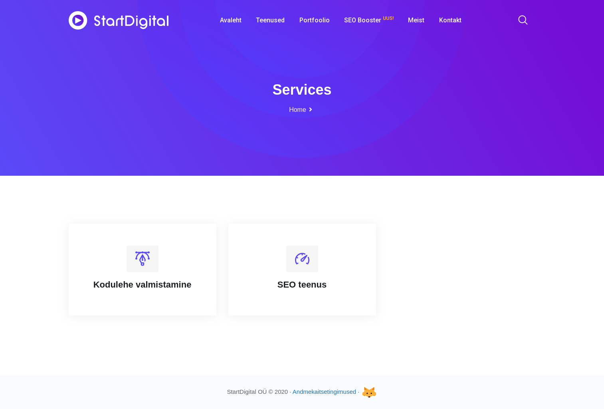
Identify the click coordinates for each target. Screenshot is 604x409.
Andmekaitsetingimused (324, 391)
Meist (416, 20)
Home (297, 109)
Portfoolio (314, 20)
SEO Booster (369, 20)
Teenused (270, 20)
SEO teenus (302, 285)
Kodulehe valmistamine (142, 285)
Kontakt (450, 20)
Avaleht (231, 20)
